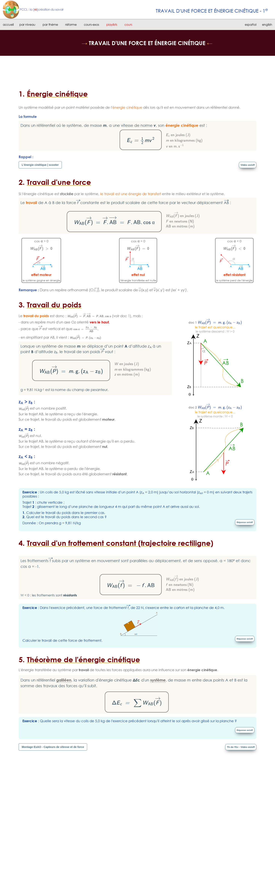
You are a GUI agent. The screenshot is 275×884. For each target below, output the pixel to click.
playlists (111, 24)
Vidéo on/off (247, 164)
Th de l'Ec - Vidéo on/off (239, 747)
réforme (71, 24)
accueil (8, 24)
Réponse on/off (244, 522)
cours (128, 24)
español (250, 24)
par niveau (27, 24)
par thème (50, 24)
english (267, 24)
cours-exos (91, 24)
